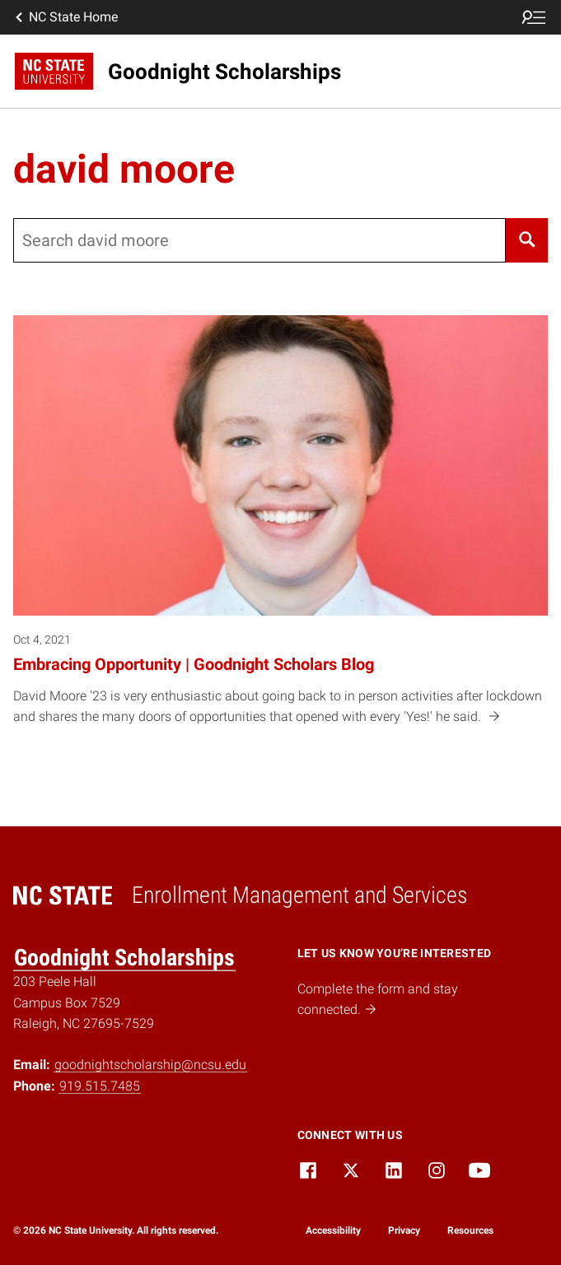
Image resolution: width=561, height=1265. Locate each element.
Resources (470, 1230)
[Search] (527, 240)
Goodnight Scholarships (124, 957)
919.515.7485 (99, 1086)
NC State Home (65, 17)
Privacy (404, 1230)
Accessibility (333, 1230)
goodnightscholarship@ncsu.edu (150, 1064)
